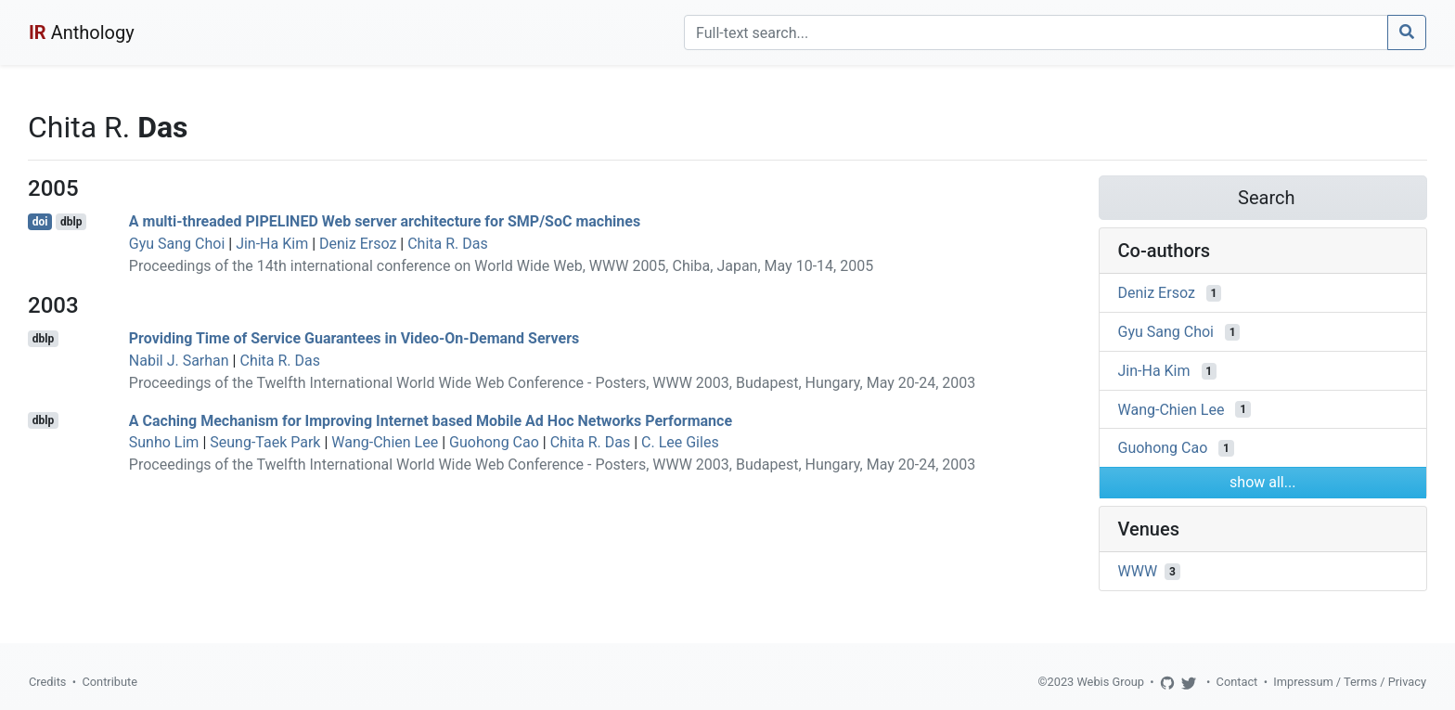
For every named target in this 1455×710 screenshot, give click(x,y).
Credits (47, 682)
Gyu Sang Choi (177, 243)
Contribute (109, 682)
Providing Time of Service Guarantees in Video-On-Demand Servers (354, 338)
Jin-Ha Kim (272, 243)
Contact (1237, 682)
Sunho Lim (164, 442)
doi (40, 221)
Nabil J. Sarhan (179, 360)
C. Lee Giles (680, 442)
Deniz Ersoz (357, 243)
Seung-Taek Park (265, 442)
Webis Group (1110, 682)
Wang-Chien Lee (384, 442)
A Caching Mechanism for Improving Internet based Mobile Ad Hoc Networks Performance (430, 420)
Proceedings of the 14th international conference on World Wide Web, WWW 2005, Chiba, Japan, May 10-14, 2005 (501, 266)
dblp (71, 221)
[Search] (1036, 32)
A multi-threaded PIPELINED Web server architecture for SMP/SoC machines (384, 221)
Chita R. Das (447, 243)
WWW (1138, 571)
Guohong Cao (494, 442)
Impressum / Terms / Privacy (1349, 682)
